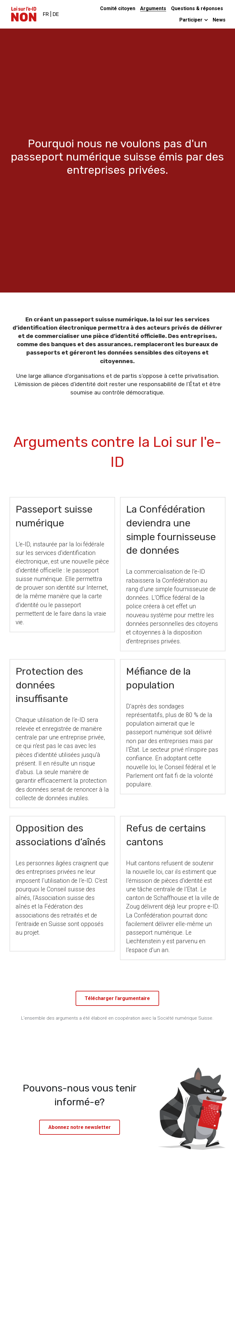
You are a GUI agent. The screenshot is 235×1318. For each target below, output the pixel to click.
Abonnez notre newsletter (79, 1127)
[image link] (23, 13)
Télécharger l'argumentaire (117, 998)
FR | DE (51, 14)
